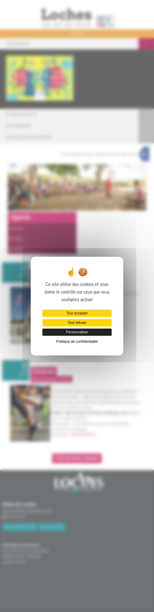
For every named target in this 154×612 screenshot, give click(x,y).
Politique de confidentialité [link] (77, 341)
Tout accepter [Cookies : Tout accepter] (77, 313)
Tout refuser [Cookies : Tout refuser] (76, 323)
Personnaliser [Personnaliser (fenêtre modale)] (77, 332)
